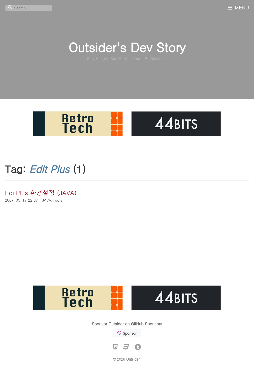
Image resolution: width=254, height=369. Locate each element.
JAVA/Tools (52, 200)
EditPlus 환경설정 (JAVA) (41, 192)
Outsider (133, 359)
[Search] (28, 8)
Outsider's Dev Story (126, 47)
